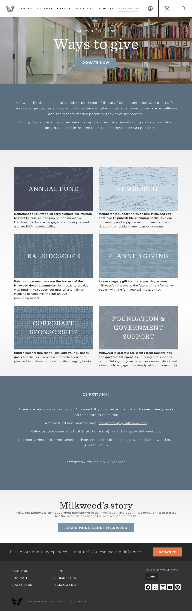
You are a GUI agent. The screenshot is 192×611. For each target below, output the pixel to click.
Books (26, 8)
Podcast (106, 8)
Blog (59, 571)
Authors (45, 8)
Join (152, 576)
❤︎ (167, 552)
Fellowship (65, 584)
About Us (19, 571)
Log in (158, 2)
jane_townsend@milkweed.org (146, 440)
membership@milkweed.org (123, 423)
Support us (129, 8)
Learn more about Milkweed (96, 528)
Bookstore (21, 584)
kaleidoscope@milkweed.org (136, 431)
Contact (19, 578)
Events (64, 8)
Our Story (84, 8)
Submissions (66, 578)
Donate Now (96, 62)
